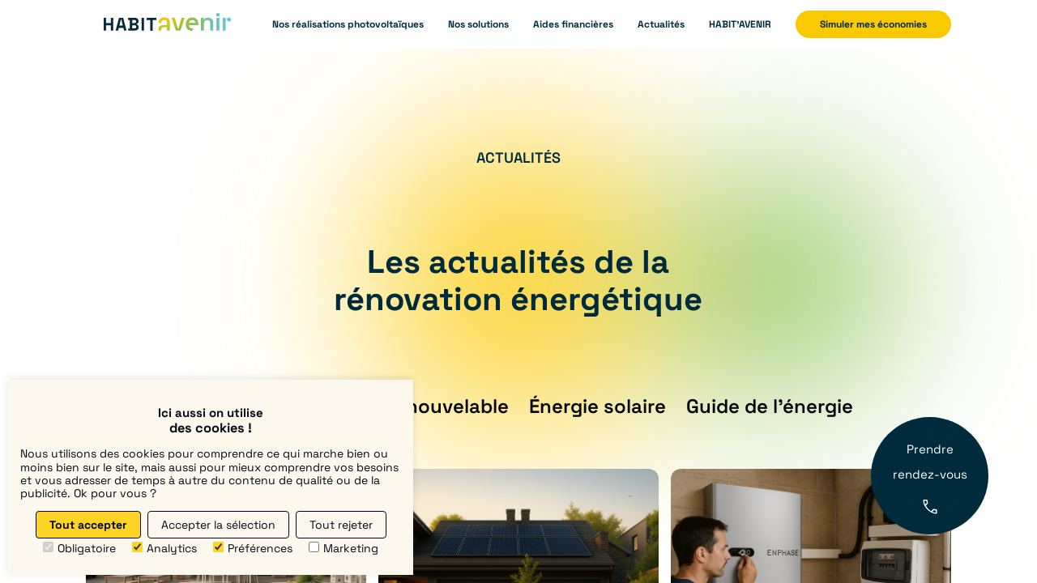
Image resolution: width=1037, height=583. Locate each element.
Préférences (252, 548)
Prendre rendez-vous (930, 477)
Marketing (343, 548)
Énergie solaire (597, 406)
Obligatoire (79, 548)
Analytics (164, 548)
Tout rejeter (341, 524)
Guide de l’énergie (769, 406)
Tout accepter (88, 524)
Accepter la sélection (218, 524)
